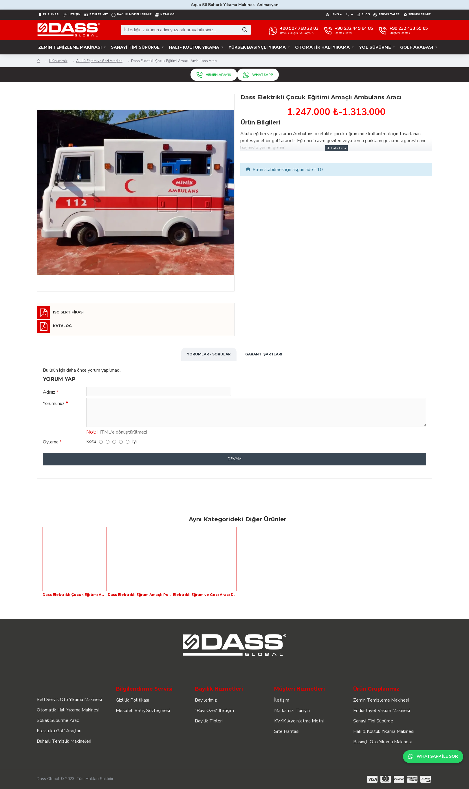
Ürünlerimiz (58, 60)
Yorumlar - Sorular (209, 354)
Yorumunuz (54, 405)
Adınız (49, 392)
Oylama (50, 445)
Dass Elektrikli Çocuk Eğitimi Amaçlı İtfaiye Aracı (75, 594)
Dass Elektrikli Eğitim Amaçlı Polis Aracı (140, 594)
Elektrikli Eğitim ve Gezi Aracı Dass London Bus (205, 594)
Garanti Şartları (263, 354)
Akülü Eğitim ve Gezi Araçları (99, 60)
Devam (234, 462)
